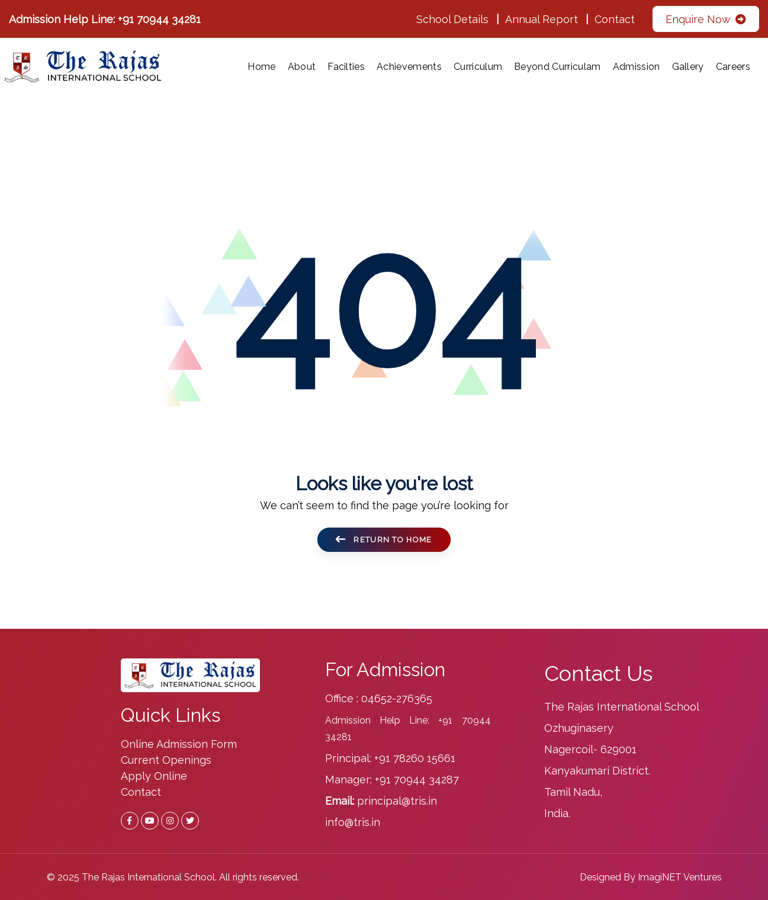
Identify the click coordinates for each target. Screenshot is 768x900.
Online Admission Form (179, 744)
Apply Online (154, 776)
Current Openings (166, 760)
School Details (452, 19)
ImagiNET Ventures (680, 877)
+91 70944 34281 (159, 19)
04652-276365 (396, 698)
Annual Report (541, 19)
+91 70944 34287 (417, 779)
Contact (615, 19)
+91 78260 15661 (414, 758)
